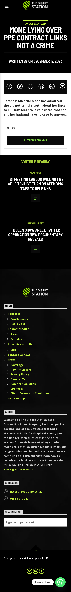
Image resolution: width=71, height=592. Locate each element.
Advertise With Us (20, 344)
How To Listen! (21, 369)
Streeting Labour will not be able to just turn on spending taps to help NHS (35, 184)
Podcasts (14, 313)
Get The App (16, 398)
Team (15, 334)
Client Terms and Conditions (30, 393)
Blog (14, 350)
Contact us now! (19, 355)
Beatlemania (19, 319)
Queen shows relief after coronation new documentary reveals (35, 235)
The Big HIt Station (18, 470)
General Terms (21, 379)
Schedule (17, 339)
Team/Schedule (18, 329)
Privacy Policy (20, 374)
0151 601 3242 (19, 498)
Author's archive (35, 140)
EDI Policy (17, 388)
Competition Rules (23, 384)
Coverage (17, 365)
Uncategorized (35, 23)
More (11, 359)
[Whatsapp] (60, 582)
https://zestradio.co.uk (26, 491)
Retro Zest (18, 324)
